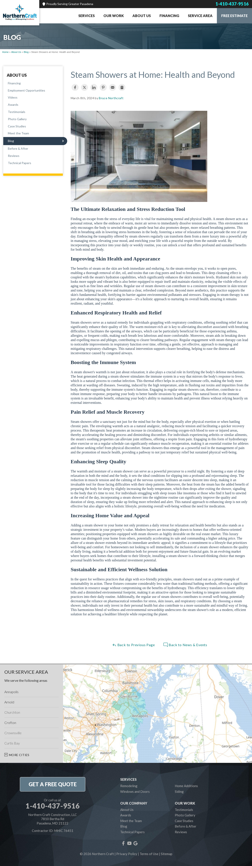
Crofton (10, 722)
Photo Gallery (17, 119)
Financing (169, 16)
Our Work (113, 16)
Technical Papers (19, 163)
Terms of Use (149, 854)
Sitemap (166, 854)
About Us (141, 16)
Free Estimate (234, 16)
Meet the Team (18, 133)
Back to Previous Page (133, 645)
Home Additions (186, 786)
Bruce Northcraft (111, 98)
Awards (13, 104)
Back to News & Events (185, 645)
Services (86, 16)
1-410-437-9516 (232, 3)
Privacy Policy (126, 854)
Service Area (200, 16)
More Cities (19, 755)
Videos (12, 97)
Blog (11, 141)
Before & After (18, 148)
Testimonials (16, 112)
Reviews (13, 156)
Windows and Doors (135, 791)
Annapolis (11, 692)
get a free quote (53, 784)
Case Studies (17, 126)
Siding (179, 791)
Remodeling (128, 786)
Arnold (9, 702)
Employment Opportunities (26, 90)
